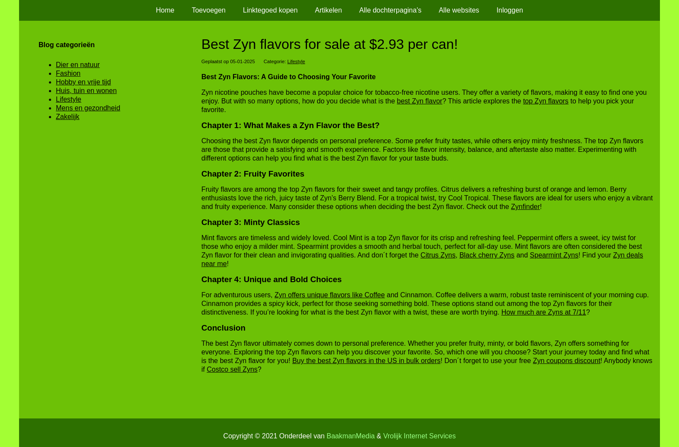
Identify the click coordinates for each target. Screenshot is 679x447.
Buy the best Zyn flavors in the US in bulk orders (366, 360)
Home (165, 10)
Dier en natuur (78, 64)
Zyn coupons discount (567, 360)
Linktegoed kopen (270, 10)
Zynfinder (525, 206)
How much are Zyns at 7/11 (543, 312)
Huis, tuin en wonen (86, 90)
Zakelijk (67, 116)
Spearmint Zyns (554, 255)
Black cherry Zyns (486, 255)
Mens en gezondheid (88, 108)
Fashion (68, 73)
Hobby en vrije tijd (83, 82)
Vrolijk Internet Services (419, 436)
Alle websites (459, 10)
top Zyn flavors (546, 101)
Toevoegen (209, 10)
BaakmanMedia (351, 436)
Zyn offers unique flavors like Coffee (330, 295)
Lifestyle (296, 61)
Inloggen (510, 10)
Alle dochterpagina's (390, 10)
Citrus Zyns (438, 255)
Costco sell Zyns (232, 369)
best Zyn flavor (420, 101)
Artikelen (328, 10)
